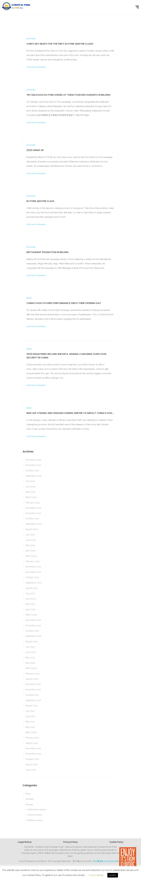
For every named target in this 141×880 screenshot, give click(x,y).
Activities (30, 39)
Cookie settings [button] (96, 875)
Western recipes (35, 820)
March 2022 (31, 668)
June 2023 (31, 599)
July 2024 (30, 534)
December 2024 (33, 508)
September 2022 (34, 636)
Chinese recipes (34, 815)
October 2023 (32, 577)
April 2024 (30, 550)
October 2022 (32, 631)
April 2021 (30, 727)
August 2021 (31, 705)
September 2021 (33, 700)
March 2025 (31, 497)
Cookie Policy (116, 842)
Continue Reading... (36, 67)
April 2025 (30, 492)
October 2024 (32, 518)
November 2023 (33, 572)
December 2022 (33, 620)
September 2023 (34, 583)
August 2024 (32, 529)
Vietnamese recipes (36, 809)
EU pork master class (40, 201)
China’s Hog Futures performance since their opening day (63, 303)
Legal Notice (25, 842)
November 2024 (33, 513)
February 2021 (32, 737)
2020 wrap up (35, 150)
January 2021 (32, 743)
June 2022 (31, 652)
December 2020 (33, 748)
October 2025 (32, 470)
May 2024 (30, 545)
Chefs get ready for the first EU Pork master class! (59, 43)
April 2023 (30, 609)
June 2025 (30, 486)
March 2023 (31, 615)
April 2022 (30, 663)
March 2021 (31, 732)
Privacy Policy (70, 842)
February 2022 (33, 673)
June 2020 (31, 770)
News (29, 298)
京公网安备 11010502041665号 (107, 861)
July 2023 (30, 593)
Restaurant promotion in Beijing (47, 252)
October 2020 (32, 759)
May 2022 (30, 657)
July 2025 (30, 481)
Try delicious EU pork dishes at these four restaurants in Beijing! (68, 95)
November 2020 (33, 754)
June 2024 (31, 540)
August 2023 (32, 588)
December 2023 (33, 566)
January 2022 (32, 679)
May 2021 (30, 721)
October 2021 (32, 695)
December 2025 (33, 460)
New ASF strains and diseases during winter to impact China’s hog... (70, 413)
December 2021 (33, 684)
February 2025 (32, 502)
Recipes (29, 804)
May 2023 (30, 604)
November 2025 (33, 465)
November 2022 (33, 625)
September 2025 (33, 476)
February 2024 (33, 561)
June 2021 (30, 716)
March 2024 (31, 556)
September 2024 (34, 524)
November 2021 (33, 689)
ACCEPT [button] (112, 875)
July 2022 (30, 647)
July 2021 (30, 711)
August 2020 (32, 764)
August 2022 (32, 641)
